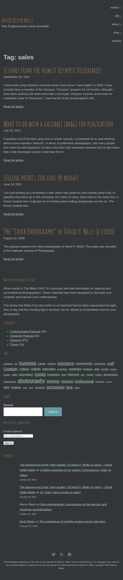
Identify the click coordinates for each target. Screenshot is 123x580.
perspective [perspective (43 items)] (111, 374)
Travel (14, 344)
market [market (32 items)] (89, 374)
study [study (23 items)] (25, 388)
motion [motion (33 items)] (98, 374)
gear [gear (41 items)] (96, 369)
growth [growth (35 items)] (104, 369)
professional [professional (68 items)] (84, 381)
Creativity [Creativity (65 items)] (11, 369)
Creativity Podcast (21, 336)
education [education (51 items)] (48, 369)
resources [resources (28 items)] (100, 381)
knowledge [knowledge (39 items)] (53, 374)
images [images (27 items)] (7, 375)
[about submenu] (120, 24)
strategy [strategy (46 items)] (16, 387)
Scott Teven (27, 521)
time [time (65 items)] (69, 387)
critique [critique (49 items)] (24, 369)
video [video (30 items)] (77, 387)
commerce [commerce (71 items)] (65, 363)
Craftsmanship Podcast (25, 331)
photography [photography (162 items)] (31, 380)
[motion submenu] (120, 7)
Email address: (13, 431)
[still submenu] (120, 16)
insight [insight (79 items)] (40, 374)
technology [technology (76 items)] (56, 387)
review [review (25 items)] (109, 382)
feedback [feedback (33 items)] (87, 369)
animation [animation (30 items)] (8, 363)
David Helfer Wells (17, 20)
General (15, 340)
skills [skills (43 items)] (7, 387)
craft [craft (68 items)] (110, 363)
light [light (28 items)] (83, 375)
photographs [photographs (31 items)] (10, 381)
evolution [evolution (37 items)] (62, 369)
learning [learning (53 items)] (73, 374)
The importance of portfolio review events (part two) (72, 521)
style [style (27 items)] (31, 387)
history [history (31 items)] (113, 369)
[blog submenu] (120, 33)
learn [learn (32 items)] (64, 374)
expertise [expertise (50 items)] (75, 369)
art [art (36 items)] (16, 363)
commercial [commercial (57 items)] (84, 363)
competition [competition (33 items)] (100, 363)
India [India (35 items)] (14, 374)
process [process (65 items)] (67, 381)
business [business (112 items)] (27, 363)
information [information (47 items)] (26, 374)
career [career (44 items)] (42, 363)
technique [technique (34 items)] (40, 387)
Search (8, 405)
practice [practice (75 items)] (53, 381)
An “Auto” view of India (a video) (60, 492)
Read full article (13, 106)
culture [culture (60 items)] (36, 369)
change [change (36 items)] (51, 363)
